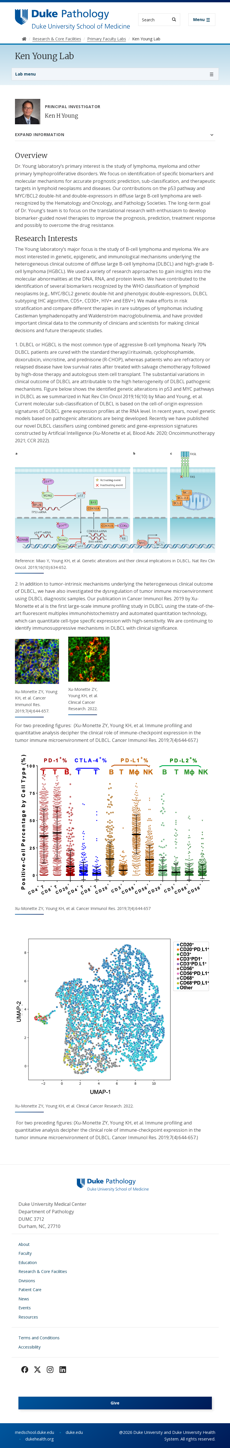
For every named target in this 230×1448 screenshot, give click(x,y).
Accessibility (29, 1347)
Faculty (25, 1253)
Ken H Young (61, 115)
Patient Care (29, 1289)
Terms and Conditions (39, 1337)
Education (27, 1262)
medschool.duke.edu (34, 1432)
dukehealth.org (39, 1439)
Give (115, 1403)
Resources (28, 1317)
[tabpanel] (115, 646)
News (23, 1299)
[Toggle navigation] (201, 19)
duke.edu (74, 1432)
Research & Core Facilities (42, 1271)
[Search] (174, 19)
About (24, 1244)
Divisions (26, 1280)
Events (24, 1307)
